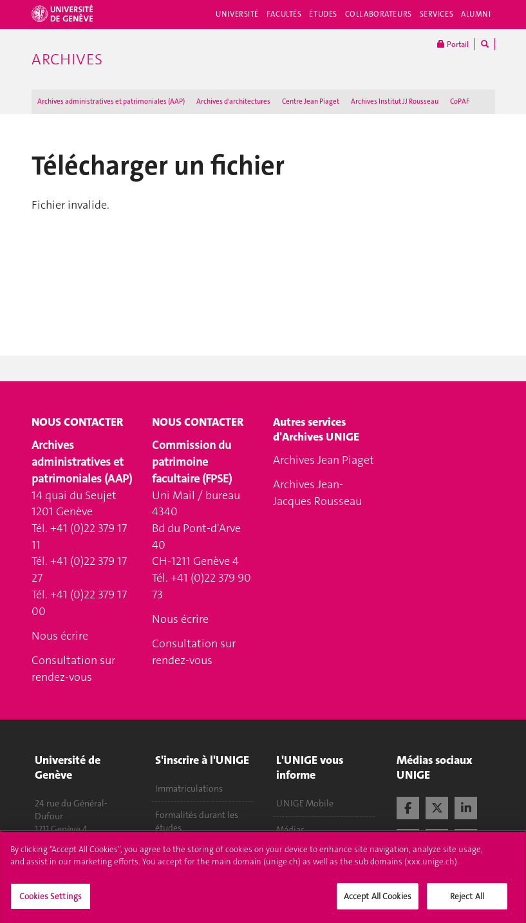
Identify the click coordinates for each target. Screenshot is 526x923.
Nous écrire (60, 635)
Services (437, 14)
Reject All (467, 902)
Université (237, 14)
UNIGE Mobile (304, 803)
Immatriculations (189, 788)
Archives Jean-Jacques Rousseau (317, 493)
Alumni (476, 14)
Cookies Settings (50, 902)
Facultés (284, 14)
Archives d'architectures (233, 101)
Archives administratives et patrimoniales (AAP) (111, 101)
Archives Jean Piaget (323, 460)
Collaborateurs (378, 14)
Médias (290, 829)
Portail (453, 44)
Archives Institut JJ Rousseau (394, 101)
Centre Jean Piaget (310, 101)
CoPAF (459, 101)
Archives (67, 59)
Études (323, 14)
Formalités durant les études (196, 821)
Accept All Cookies (377, 902)
